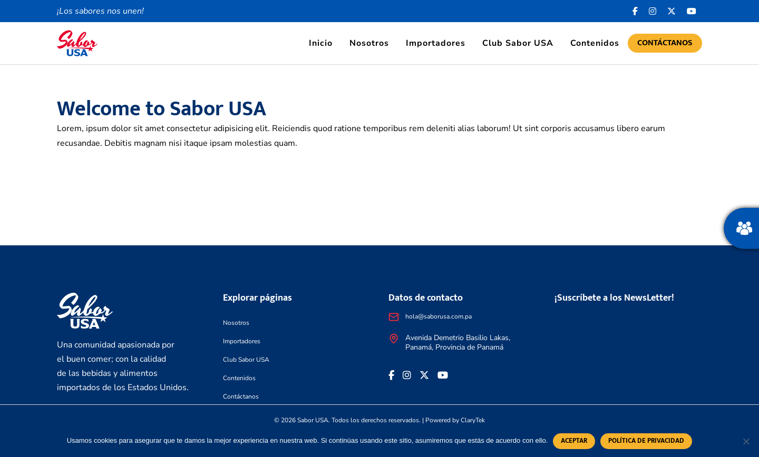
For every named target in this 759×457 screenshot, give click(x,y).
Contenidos (594, 43)
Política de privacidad (646, 440)
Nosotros (369, 43)
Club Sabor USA (517, 43)
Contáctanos (665, 43)
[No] (746, 441)
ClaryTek (473, 420)
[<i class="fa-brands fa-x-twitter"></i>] (672, 11)
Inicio (321, 43)
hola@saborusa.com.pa (438, 316)
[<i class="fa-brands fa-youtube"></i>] (692, 11)
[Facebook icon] (635, 11)
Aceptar (574, 440)
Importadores (435, 43)
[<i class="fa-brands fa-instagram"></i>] (653, 11)
